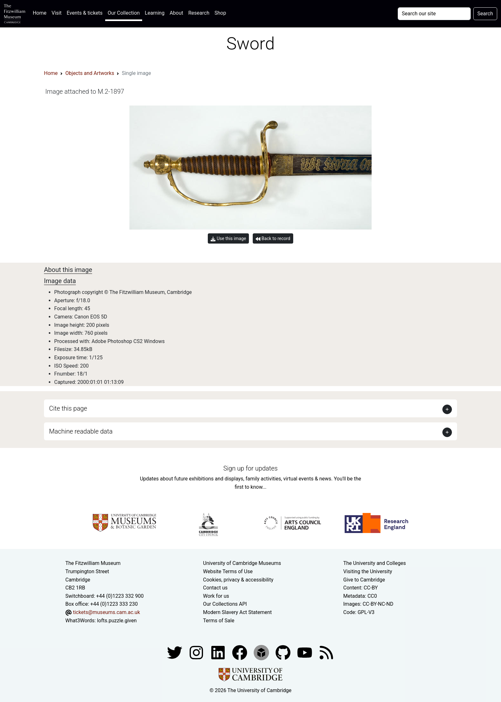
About (176, 13)
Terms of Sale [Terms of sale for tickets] (218, 621)
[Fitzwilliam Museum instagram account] (197, 652)
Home (41, 12)
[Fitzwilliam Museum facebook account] (218, 652)
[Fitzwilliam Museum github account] (283, 652)
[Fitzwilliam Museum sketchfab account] (262, 652)
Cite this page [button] (68, 408)
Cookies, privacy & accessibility (238, 580)
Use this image (228, 238)
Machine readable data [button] (81, 431)
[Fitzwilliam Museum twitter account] (175, 652)
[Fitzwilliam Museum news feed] (326, 652)
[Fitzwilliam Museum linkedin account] (240, 652)
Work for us (216, 596)
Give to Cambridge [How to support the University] (364, 580)
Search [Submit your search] (485, 14)
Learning (154, 13)
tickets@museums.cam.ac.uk (106, 612)
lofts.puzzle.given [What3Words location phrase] (116, 621)
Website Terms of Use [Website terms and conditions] (228, 571)
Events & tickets (85, 13)
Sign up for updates (250, 468)
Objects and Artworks (89, 73)
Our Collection (124, 13)
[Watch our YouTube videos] (305, 652)
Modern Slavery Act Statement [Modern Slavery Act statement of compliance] (237, 612)
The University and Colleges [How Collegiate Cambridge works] (374, 563)
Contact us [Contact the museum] (215, 588)
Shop (220, 13)
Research (198, 13)
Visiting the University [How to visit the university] (367, 571)
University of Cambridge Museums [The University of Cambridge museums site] (242, 563)
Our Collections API (225, 604)
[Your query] (434, 13)
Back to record (273, 238)
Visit (57, 13)
